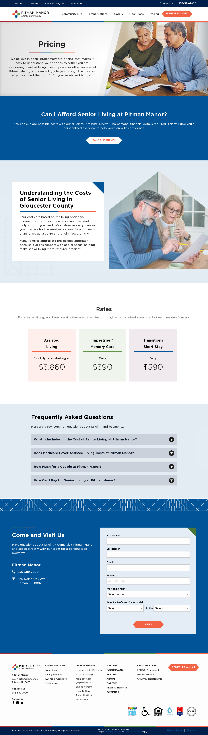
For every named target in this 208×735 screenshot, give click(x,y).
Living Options (85, 665)
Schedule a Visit (183, 667)
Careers (112, 683)
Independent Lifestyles (89, 670)
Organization (146, 665)
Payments (113, 692)
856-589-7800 (187, 3)
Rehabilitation (84, 695)
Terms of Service (133, 732)
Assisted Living (84, 674)
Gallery (112, 665)
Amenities (51, 670)
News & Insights (117, 687)
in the (149, 608)
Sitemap (191, 730)
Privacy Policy (113, 732)
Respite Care (83, 691)
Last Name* (113, 549)
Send (148, 624)
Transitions (82, 699)
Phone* (111, 575)
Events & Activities (56, 679)
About (111, 679)
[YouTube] (22, 702)
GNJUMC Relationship (149, 679)
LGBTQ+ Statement (148, 670)
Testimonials (52, 683)
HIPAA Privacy (145, 674)
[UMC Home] (30, 14)
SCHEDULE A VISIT (177, 13)
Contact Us (166, 3)
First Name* (113, 535)
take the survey (104, 140)
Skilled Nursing (84, 687)
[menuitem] (72, 14)
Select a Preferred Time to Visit (125, 602)
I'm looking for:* (116, 589)
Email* (110, 562)
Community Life (55, 665)
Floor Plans (115, 670)
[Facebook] (13, 702)
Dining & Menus (53, 674)
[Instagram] (17, 702)
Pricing (111, 674)
